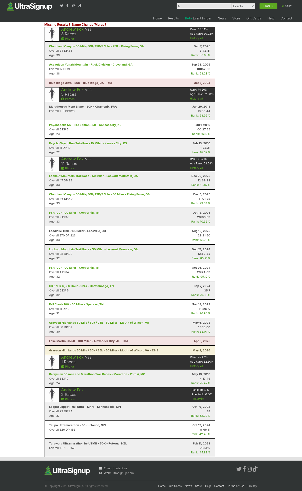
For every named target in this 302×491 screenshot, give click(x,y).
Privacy (252, 486)
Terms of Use (235, 486)
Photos (68, 38)
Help (270, 18)
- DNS (103, 350)
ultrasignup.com (123, 473)
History (196, 38)
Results (173, 18)
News (222, 18)
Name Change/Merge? (89, 24)
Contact (286, 18)
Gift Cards (253, 18)
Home (157, 18)
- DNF (81, 83)
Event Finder (198, 18)
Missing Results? (57, 24)
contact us (120, 468)
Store (236, 18)
